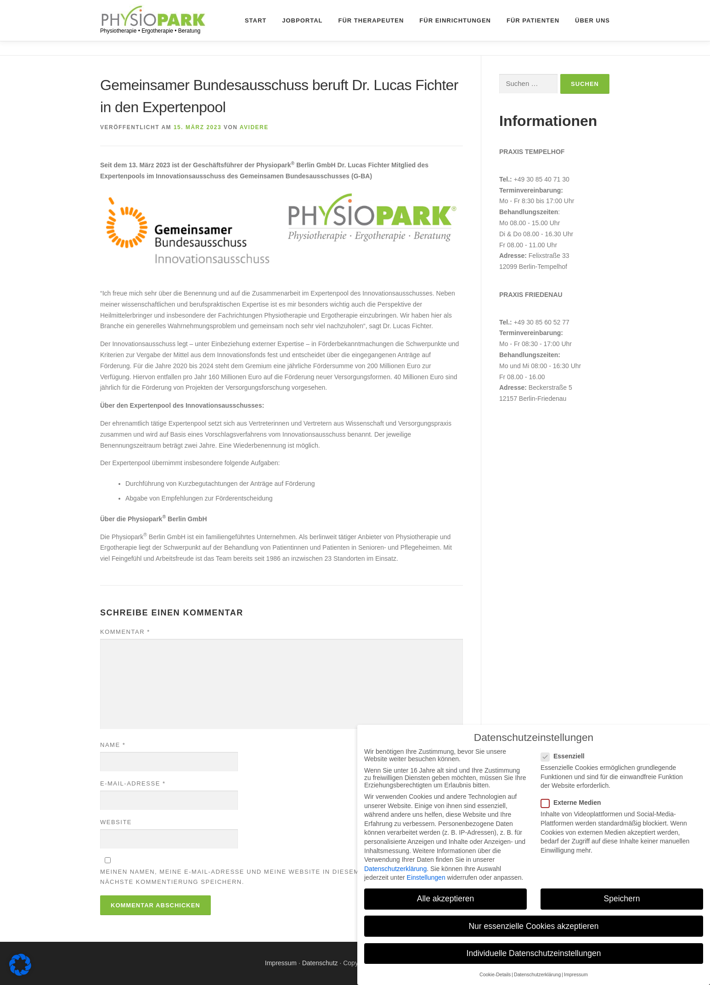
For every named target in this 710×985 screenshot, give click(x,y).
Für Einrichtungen (455, 20)
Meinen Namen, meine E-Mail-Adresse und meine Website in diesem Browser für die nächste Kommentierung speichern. (264, 876)
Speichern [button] (622, 898)
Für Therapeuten (371, 20)
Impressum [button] (576, 974)
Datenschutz (320, 963)
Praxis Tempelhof (531, 151)
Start (255, 20)
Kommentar (125, 631)
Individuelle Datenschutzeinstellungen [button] (534, 953)
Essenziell (568, 756)
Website (116, 822)
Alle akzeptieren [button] (445, 898)
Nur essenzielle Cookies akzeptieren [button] (533, 926)
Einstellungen (426, 877)
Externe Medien (576, 802)
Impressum (281, 963)
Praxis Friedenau (531, 294)
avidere (254, 127)
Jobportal (302, 20)
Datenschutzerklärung (395, 868)
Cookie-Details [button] (495, 974)
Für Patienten (533, 20)
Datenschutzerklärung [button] (537, 974)
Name (112, 744)
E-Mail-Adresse (132, 783)
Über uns (592, 20)
